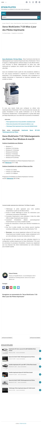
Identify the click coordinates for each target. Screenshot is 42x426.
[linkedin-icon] (36, 2)
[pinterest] (11, 287)
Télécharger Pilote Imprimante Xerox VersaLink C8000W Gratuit (21, 126)
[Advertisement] (21, 46)
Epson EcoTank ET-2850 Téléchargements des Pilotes (22, 380)
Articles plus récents (7, 337)
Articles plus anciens (35, 337)
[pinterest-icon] (39, 2)
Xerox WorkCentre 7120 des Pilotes (12, 59)
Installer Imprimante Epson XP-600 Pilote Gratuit (21, 372)
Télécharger (8, 162)
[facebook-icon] (26, 2)
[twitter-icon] (30, 2)
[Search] (19, 17)
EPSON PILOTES (8, 7)
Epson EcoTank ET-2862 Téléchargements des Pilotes (22, 356)
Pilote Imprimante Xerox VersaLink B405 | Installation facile (20, 121)
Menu (3, 13)
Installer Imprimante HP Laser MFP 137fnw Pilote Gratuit (22, 364)
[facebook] (3, 287)
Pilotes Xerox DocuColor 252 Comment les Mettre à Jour (19, 124)
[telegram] (18, 287)
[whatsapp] (14, 287)
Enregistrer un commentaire (17, 33)
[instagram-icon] (33, 2)
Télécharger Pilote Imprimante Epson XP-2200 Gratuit (22, 388)
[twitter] (7, 287)
